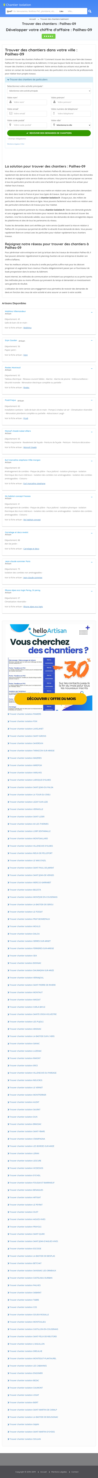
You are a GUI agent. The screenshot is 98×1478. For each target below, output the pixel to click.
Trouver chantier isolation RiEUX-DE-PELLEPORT (31, 853)
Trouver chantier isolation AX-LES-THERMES (29, 824)
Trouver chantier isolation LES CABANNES (28, 1365)
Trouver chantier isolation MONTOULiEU (28, 1322)
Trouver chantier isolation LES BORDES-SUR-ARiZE (32, 1146)
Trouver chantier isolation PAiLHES (25, 1285)
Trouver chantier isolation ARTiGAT (25, 1197)
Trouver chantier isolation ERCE (24, 1065)
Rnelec (26, 387)
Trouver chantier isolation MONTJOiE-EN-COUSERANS (33, 897)
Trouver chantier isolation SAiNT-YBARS (27, 1131)
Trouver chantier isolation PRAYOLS (25, 1226)
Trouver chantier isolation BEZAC (24, 1380)
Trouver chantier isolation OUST (24, 1212)
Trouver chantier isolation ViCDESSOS (26, 1168)
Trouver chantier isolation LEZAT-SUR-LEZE (29, 802)
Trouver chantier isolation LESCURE (25, 1160)
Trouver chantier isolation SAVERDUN (26, 743)
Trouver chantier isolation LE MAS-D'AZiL (28, 860)
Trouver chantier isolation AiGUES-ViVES (27, 1219)
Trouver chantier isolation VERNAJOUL (27, 977)
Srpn (25, 355)
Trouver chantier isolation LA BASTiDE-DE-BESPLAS (32, 1256)
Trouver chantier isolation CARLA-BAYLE (27, 1007)
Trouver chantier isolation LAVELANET (26, 728)
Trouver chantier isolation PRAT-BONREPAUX (30, 919)
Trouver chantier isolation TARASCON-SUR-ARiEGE (32, 750)
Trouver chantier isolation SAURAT (25, 1109)
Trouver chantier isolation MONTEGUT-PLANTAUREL (33, 1358)
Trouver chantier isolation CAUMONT (26, 1387)
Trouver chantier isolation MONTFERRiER (28, 1094)
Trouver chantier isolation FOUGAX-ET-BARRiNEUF (32, 1182)
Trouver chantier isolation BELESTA (25, 889)
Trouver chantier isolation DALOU (25, 933)
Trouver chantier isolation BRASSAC (25, 1124)
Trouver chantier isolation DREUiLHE (26, 1351)
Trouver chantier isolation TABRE (24, 1300)
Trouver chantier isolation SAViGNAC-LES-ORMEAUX (33, 1270)
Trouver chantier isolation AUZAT (24, 1102)
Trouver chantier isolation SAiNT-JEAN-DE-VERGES (32, 875)
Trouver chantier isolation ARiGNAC (25, 1029)
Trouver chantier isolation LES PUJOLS (26, 1021)
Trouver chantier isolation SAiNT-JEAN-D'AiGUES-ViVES (34, 1241)
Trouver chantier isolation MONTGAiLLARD (29, 838)
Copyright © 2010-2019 (25, 1472)
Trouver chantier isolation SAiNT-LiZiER (27, 816)
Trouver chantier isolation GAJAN (24, 1424)
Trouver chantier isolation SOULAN (25, 1439)
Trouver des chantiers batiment (54, 19)
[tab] (49, 312)
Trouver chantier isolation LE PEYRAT (26, 1204)
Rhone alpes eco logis (33, 606)
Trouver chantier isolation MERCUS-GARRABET (30, 882)
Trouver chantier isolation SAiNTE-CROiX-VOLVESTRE (33, 1014)
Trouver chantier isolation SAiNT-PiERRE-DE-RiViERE (33, 985)
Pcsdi (25, 418)
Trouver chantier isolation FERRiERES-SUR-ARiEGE (32, 948)
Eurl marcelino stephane (34, 483)
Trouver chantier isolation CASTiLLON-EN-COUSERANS (34, 1329)
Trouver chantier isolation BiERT (24, 1402)
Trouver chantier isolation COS (23, 1307)
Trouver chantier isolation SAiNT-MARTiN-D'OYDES (32, 1431)
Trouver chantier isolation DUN (23, 1116)
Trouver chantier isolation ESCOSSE (25, 1248)
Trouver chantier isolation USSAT (24, 1395)
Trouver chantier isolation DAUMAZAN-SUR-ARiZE (32, 970)
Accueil (32, 19)
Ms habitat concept (32, 519)
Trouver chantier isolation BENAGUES (26, 1190)
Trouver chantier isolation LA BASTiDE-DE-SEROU (31, 904)
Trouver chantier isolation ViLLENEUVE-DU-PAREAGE (33, 1072)
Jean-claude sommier (32, 577)
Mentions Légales (59, 1472)
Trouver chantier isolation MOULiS (25, 926)
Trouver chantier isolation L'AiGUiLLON (27, 1344)
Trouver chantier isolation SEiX (23, 955)
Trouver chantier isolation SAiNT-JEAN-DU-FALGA (31, 787)
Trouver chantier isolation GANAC (25, 1043)
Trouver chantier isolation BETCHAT (25, 1263)
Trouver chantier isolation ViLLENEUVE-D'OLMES (31, 846)
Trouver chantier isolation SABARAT (25, 1292)
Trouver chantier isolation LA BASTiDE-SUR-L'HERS (32, 1036)
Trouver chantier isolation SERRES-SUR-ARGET (30, 941)
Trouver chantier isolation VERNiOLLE (26, 809)
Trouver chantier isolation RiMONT (25, 1058)
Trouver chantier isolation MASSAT (25, 999)
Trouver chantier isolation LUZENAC (26, 1051)
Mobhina (27, 327)
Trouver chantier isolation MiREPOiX (26, 765)
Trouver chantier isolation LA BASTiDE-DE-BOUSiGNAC (34, 1417)
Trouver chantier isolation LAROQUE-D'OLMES (30, 780)
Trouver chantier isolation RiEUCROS (26, 1080)
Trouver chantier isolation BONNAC (25, 963)
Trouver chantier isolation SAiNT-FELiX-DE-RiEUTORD (33, 1336)
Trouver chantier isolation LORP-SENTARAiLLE (30, 831)
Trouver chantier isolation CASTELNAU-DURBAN (31, 1278)
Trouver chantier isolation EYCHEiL (25, 1175)
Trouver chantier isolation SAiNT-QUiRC (27, 1234)
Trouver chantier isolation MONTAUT (26, 992)
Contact (75, 1472)
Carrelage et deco (31, 548)
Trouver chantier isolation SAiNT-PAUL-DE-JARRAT (32, 867)
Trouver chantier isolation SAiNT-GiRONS (28, 736)
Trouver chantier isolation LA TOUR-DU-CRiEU (30, 794)
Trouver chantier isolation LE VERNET (26, 1087)
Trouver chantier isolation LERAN (24, 1153)
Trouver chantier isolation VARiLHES (26, 772)
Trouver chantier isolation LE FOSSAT (26, 911)
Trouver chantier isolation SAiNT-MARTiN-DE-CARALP (33, 1409)
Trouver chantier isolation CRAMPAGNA (27, 1138)
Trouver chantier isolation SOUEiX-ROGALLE (29, 1314)
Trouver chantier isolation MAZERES (26, 758)
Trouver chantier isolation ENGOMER (26, 1373)
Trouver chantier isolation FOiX (23, 721)
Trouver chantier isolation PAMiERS (25, 714)
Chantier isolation (17, 5)
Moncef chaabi (30, 447)
